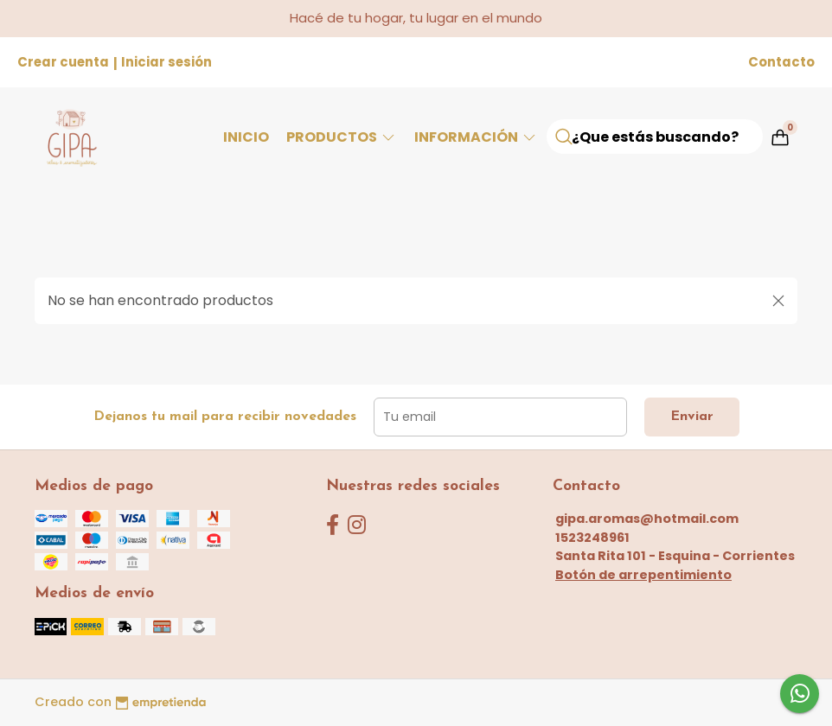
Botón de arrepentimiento (643, 574)
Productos (341, 137)
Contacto (781, 62)
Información (476, 137)
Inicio (246, 137)
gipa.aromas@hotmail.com (647, 518)
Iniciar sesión (166, 62)
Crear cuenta (63, 62)
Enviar (692, 417)
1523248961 (592, 537)
